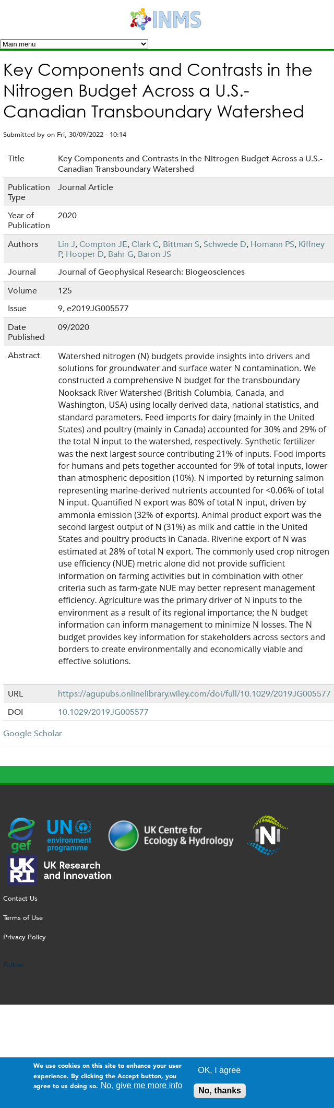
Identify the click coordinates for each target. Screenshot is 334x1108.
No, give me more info (142, 1088)
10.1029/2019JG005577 (103, 711)
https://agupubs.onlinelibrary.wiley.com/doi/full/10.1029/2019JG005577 (194, 693)
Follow (13, 964)
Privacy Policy (24, 937)
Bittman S (181, 244)
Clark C (145, 244)
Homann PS (272, 244)
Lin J (66, 244)
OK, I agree (219, 1073)
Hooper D (85, 254)
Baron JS (154, 254)
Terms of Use (23, 917)
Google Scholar (32, 733)
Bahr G (121, 254)
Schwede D (225, 244)
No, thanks (219, 1093)
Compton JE (103, 244)
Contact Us (20, 898)
